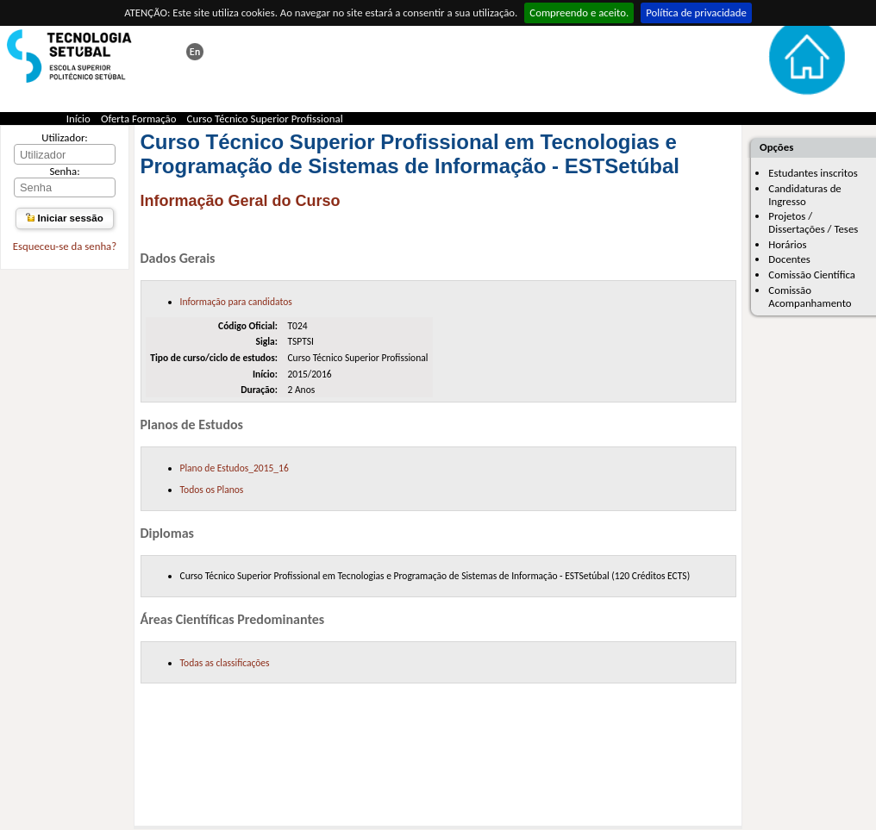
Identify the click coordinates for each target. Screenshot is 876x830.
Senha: (64, 171)
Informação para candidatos (236, 302)
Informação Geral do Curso (241, 200)
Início (78, 118)
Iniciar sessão (64, 218)
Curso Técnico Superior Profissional (265, 118)
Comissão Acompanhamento (809, 296)
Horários (787, 244)
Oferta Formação (139, 118)
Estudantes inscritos (812, 172)
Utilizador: (64, 137)
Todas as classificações (225, 663)
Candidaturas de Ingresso (804, 195)
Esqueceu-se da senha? (64, 246)
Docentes (789, 259)
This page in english (194, 51)
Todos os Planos (212, 490)
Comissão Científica (811, 274)
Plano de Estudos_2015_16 (234, 468)
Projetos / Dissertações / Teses (813, 222)
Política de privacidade (696, 12)
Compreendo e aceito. (579, 12)
